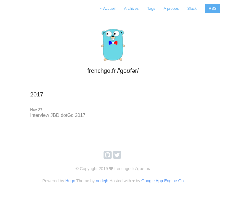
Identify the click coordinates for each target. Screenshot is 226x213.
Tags (151, 8)
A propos (171, 8)
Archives (131, 8)
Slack (192, 8)
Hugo (70, 180)
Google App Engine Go (162, 180)
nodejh (102, 180)
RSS (213, 8)
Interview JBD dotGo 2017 (57, 115)
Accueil (107, 8)
